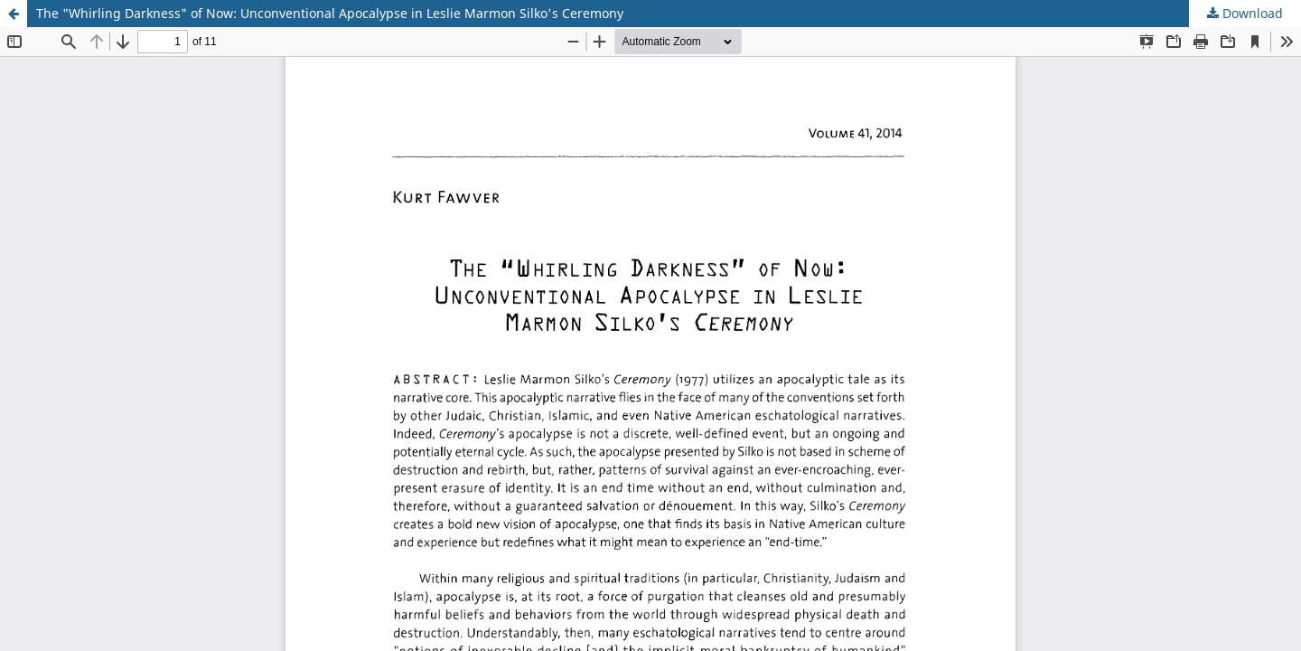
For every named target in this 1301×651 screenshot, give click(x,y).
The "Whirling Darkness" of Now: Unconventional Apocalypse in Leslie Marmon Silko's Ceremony (329, 13)
